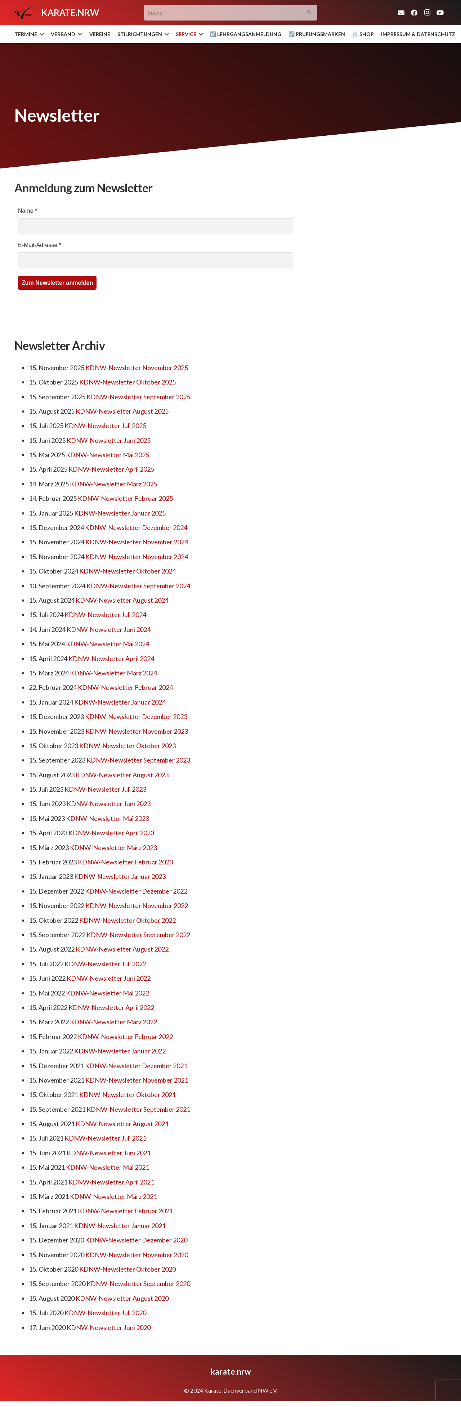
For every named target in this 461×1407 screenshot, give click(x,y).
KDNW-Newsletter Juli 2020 (105, 1313)
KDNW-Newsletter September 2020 (138, 1283)
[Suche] (231, 13)
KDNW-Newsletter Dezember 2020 (136, 1240)
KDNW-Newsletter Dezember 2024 (136, 527)
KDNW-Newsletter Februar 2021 (125, 1211)
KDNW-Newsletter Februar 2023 (125, 862)
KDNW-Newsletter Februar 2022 (125, 1036)
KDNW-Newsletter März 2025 (113, 484)
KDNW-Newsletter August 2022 (122, 949)
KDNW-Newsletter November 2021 (136, 1080)
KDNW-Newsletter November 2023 (136, 731)
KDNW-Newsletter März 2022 (113, 1022)
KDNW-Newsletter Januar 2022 (120, 1051)
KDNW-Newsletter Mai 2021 (107, 1167)
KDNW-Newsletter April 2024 (111, 658)
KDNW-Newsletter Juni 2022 (109, 978)
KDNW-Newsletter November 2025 (136, 368)
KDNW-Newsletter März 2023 (113, 847)
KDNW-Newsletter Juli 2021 (105, 1138)
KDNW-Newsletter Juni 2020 (109, 1327)
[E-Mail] (401, 12)
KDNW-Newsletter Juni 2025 (109, 440)
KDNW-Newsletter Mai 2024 (107, 644)
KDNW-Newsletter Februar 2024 (125, 687)
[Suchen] (309, 13)
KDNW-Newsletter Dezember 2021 (136, 1066)
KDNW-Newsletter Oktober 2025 (127, 382)
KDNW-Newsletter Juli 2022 (105, 964)
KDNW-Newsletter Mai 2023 (107, 818)
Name (27, 211)
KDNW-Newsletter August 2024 (122, 600)
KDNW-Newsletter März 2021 (113, 1196)
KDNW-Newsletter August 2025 (122, 411)
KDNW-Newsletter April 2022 (111, 1007)
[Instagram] (427, 12)
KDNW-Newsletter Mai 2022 (107, 993)
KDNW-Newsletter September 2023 (138, 760)
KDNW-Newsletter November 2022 (136, 905)
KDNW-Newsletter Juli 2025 (105, 426)
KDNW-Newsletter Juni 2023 (109, 804)
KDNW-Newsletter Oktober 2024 (127, 571)
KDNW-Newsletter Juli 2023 (105, 789)
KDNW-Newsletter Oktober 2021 (127, 1094)
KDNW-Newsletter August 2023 (122, 775)
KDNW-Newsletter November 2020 (136, 1255)
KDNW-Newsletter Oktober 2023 (127, 746)
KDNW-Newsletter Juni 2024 (109, 629)
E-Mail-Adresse (39, 245)
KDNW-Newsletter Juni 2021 (109, 1153)
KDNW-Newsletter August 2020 (122, 1298)
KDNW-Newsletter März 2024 (113, 673)
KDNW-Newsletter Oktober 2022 (127, 920)
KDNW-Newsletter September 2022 (138, 935)
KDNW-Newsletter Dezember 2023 (136, 716)
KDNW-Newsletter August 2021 (122, 1124)
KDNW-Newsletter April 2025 (111, 469)
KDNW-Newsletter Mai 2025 (107, 455)
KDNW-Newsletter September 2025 (138, 397)
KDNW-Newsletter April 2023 (111, 833)
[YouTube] (440, 12)
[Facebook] (414, 12)
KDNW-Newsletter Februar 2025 (125, 498)
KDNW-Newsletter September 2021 (138, 1109)
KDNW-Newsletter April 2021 (111, 1182)
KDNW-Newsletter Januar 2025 (120, 513)
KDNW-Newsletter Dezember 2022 (136, 891)
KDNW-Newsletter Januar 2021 (120, 1226)
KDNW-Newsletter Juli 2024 (105, 615)
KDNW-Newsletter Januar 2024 (120, 702)
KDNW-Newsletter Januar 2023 (120, 876)
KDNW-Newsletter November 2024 (136, 542)
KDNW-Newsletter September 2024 (138, 586)
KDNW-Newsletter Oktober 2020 (127, 1269)
